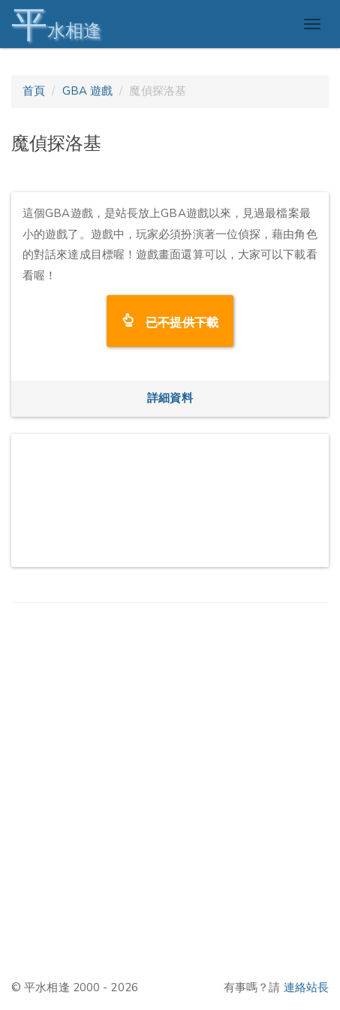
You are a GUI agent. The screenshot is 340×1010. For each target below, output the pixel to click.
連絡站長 (306, 987)
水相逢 (56, 24)
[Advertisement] (170, 790)
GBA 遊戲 (87, 90)
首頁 (34, 90)
